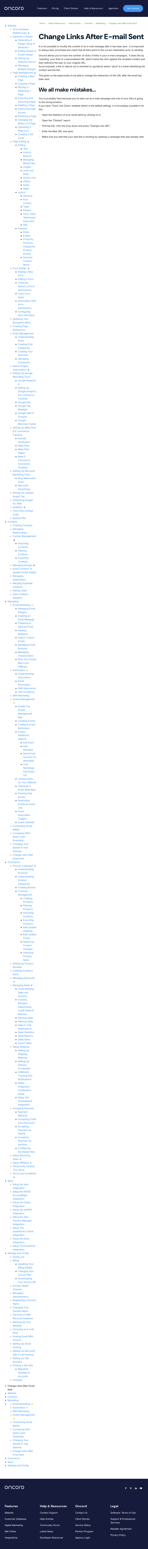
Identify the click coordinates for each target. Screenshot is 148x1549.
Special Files (19, 518)
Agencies (113, 8)
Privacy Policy (118, 1535)
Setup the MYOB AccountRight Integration (22, 1195)
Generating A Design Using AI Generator (26, 44)
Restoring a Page (27, 116)
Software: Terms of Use (123, 1512)
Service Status (83, 1525)
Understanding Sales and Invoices (26, 992)
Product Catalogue (24, 865)
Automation (20, 670)
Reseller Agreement (121, 1528)
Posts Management (23, 333)
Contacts (12, 521)
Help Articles (75, 23)
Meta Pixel (23, 445)
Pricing (55, 8)
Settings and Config (18, 1253)
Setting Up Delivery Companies (24, 1065)
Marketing (13, 601)
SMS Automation (27, 688)
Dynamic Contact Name (28, 261)
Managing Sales (22, 985)
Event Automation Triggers (24, 815)
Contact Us (81, 1512)
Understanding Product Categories (26, 880)
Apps (10, 1180)
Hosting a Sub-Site (23, 1365)
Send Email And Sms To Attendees (29, 757)
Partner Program (84, 1531)
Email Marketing (23, 605)
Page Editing (21, 141)
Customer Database (15, 1519)
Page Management (24, 72)
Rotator (27, 210)
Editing (21, 145)
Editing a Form (26, 279)
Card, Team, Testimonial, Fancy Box (29, 218)
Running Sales (25, 1017)
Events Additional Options (23, 735)
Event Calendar (26, 822)
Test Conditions (26, 692)
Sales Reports (25, 1035)
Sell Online (10, 1531)
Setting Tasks (20, 590)
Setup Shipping (21, 1046)
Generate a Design (23, 36)
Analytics (19, 507)
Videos (27, 181)
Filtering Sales (25, 1021)
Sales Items (24, 1039)
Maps (26, 188)
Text (25, 148)
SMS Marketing (21, 695)
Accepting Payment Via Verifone (24, 1141)
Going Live (18, 1256)
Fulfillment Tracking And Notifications (25, 1076)
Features (41, 8)
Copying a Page (26, 83)
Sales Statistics (26, 1032)
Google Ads (24, 402)
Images (27, 167)
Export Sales (25, 1043)
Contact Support (49, 1512)
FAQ (25, 224)
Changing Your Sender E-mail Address (21, 848)
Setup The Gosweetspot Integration (25, 1101)
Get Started (129, 6)
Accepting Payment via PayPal (24, 1130)
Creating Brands (26, 887)
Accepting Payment (23, 1108)
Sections (27, 195)
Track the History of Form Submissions (26, 286)
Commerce (14, 862)
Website (12, 25)
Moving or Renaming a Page (24, 91)
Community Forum (50, 1525)
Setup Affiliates (22, 1162)
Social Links (29, 177)
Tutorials (88, 23)
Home (42, 23)
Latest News (46, 1531)
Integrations (11, 1537)
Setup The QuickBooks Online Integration (23, 1231)
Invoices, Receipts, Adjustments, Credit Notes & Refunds (26, 1007)
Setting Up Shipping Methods (23, 1054)
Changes (17, 1380)
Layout (21, 192)
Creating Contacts (22, 525)
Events (26, 235)
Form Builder (21, 268)
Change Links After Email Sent (123, 23)
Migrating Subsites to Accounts (24, 1373)
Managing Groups (24, 565)
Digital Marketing (14, 1525)
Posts (26, 232)
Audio (26, 185)
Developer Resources (51, 1537)
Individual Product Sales (28, 956)
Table (26, 206)
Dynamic (22, 228)
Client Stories (71, 8)
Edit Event (28, 742)
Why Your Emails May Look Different (27, 663)
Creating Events (26, 721)
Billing (16, 1260)
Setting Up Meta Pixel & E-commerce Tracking (24, 431)
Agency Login (82, 1537)
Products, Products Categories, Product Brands (29, 246)
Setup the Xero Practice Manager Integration (22, 1221)
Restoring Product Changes (28, 945)
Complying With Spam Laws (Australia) (21, 837)
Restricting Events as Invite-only (27, 804)
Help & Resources (93, 8)
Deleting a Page (26, 105)
